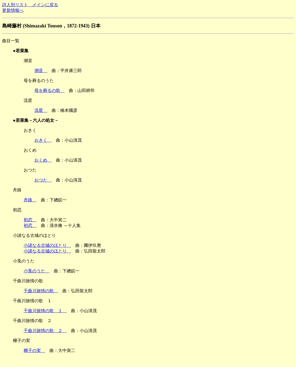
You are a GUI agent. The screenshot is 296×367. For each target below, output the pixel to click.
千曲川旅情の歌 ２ (45, 330)
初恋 (30, 220)
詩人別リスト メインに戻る (30, 4)
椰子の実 (34, 350)
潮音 (40, 70)
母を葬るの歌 (49, 90)
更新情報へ (13, 10)
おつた (43, 180)
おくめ (43, 160)
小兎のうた (36, 271)
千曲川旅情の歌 (41, 290)
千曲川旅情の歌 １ (45, 310)
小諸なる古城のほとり (47, 245)
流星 (40, 110)
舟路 (30, 200)
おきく (43, 140)
